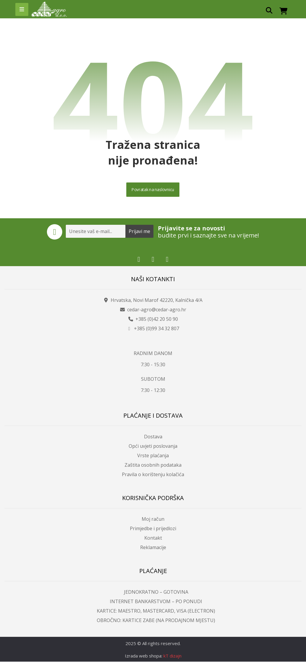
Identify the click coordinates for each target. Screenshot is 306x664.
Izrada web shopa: (143, 658)
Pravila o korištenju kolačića (153, 476)
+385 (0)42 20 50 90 (153, 321)
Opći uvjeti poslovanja (153, 448)
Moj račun (153, 521)
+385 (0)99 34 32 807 (153, 330)
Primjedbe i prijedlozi (153, 530)
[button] (21, 9)
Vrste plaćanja (153, 457)
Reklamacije (153, 549)
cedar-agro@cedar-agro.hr (153, 311)
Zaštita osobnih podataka (153, 467)
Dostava (153, 438)
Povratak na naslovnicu (153, 191)
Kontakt (153, 540)
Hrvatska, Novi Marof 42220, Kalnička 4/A (153, 302)
